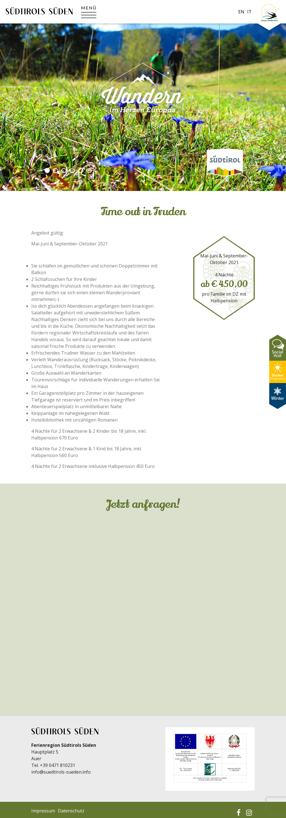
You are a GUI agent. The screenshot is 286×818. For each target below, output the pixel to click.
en (241, 12)
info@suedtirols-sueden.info (61, 772)
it (249, 12)
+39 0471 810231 (57, 765)
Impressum (43, 811)
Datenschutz (71, 811)
